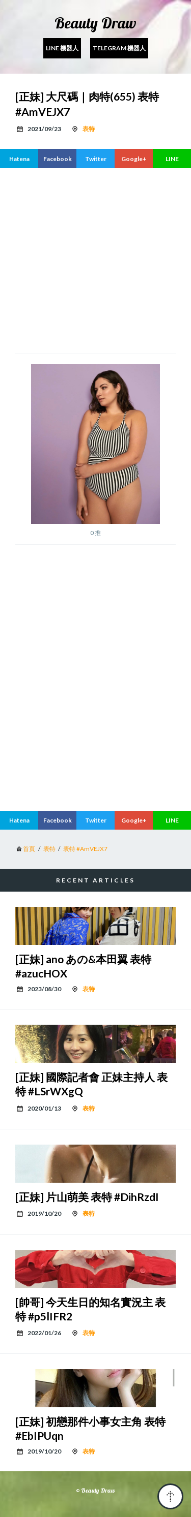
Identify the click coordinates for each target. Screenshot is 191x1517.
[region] (95, 259)
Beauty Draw (95, 22)
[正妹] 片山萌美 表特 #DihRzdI (87, 1196)
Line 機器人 (62, 48)
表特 (89, 129)
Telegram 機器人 (119, 48)
